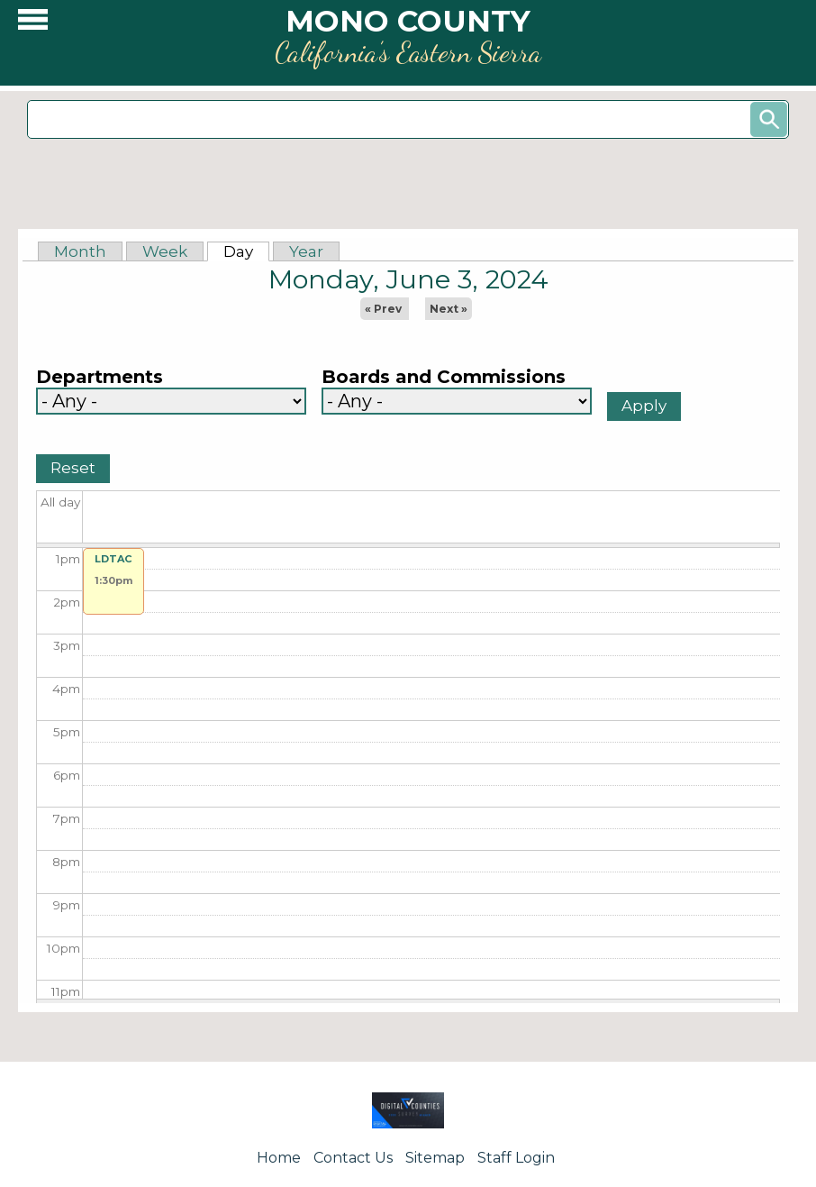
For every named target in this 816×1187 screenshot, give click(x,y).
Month (80, 251)
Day (246, 251)
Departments (99, 377)
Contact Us (353, 1157)
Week (164, 251)
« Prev (383, 308)
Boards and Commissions (444, 377)
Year (306, 251)
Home (279, 1157)
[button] (33, 24)
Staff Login (516, 1157)
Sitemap (435, 1157)
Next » (448, 308)
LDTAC (113, 558)
